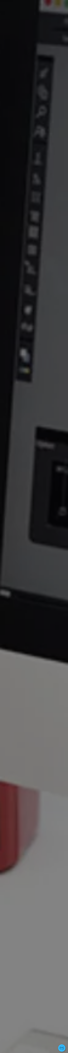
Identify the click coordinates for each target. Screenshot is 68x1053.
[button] (61, 1048)
